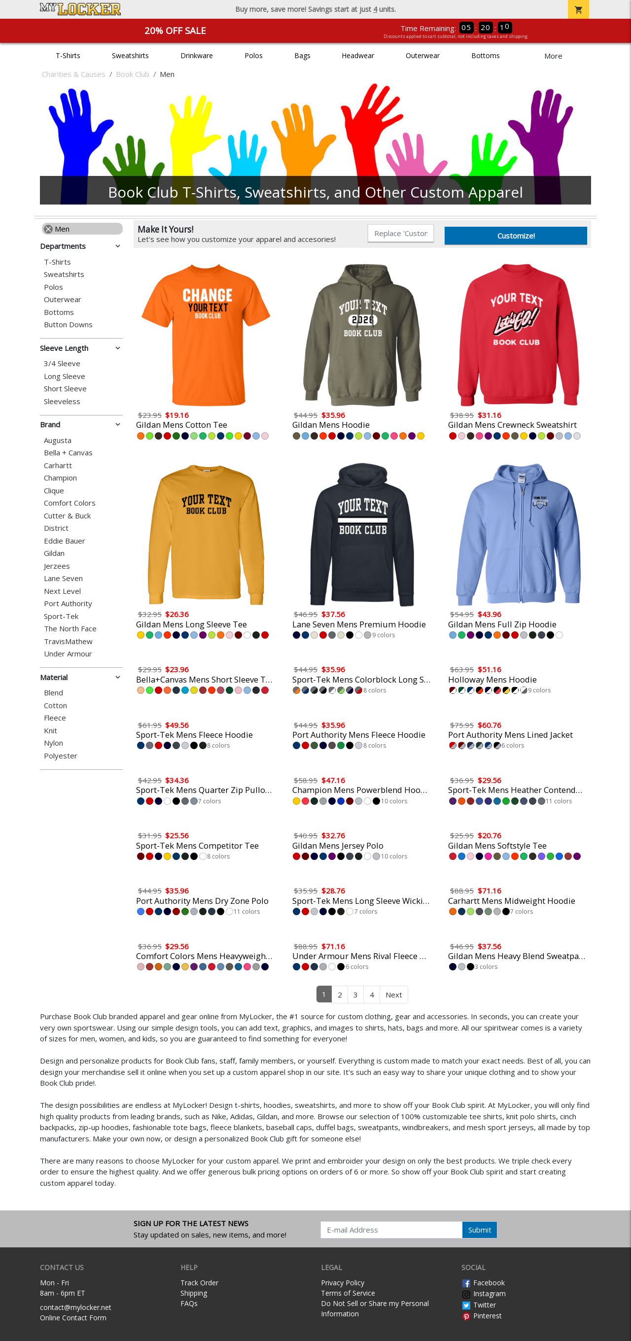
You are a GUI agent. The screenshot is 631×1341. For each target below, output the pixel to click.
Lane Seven (63, 578)
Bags (302, 55)
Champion (60, 478)
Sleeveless (62, 401)
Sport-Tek (61, 616)
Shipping (193, 1293)
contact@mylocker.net (75, 1307)
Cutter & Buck (67, 516)
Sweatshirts (130, 55)
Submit (479, 1230)
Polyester (60, 756)
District (56, 528)
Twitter (478, 1304)
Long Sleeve (64, 376)
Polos (254, 55)
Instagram (483, 1293)
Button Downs (68, 324)
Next (394, 994)
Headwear (358, 55)
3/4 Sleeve (62, 363)
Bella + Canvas (68, 452)
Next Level (62, 591)
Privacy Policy (342, 1282)
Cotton (55, 705)
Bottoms (485, 55)
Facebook (483, 1282)
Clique (54, 490)
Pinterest (481, 1315)
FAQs (189, 1303)
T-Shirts (68, 55)
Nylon (53, 743)
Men (57, 229)
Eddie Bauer (64, 541)
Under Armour (68, 654)
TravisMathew (68, 641)
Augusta (57, 440)
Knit (50, 730)
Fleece (55, 718)
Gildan (54, 553)
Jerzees (57, 566)
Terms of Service (348, 1293)
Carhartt (58, 465)
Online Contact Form (73, 1317)
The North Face (70, 628)
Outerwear (423, 55)
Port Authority (68, 603)
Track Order (199, 1282)
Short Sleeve (65, 388)
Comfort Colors (70, 503)
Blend (53, 692)
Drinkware (196, 55)
